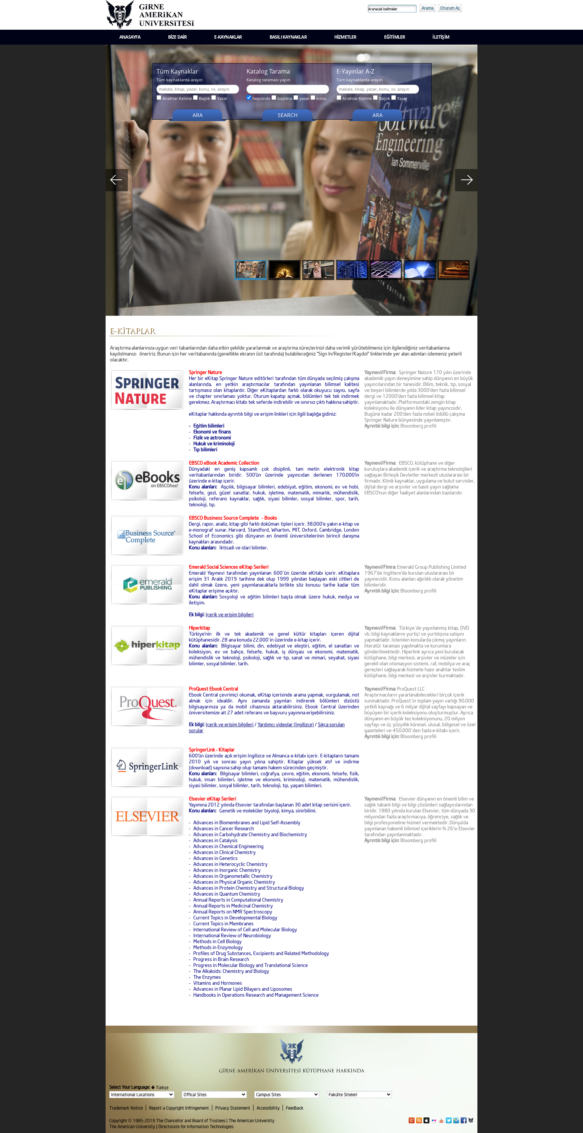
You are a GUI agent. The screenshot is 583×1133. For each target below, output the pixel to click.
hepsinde (258, 98)
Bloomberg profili (418, 736)
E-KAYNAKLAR (228, 37)
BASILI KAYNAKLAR (288, 37)
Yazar (219, 98)
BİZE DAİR (177, 37)
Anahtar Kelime (174, 98)
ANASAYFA (130, 37)
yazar (301, 98)
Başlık (201, 98)
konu (318, 98)
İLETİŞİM (440, 37)
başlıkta (281, 98)
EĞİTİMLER (394, 37)
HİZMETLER (345, 37)
